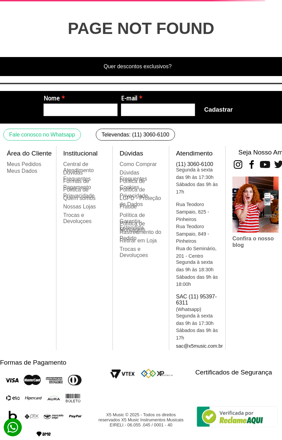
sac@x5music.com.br (199, 346)
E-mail (129, 98)
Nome (51, 98)
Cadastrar (218, 109)
